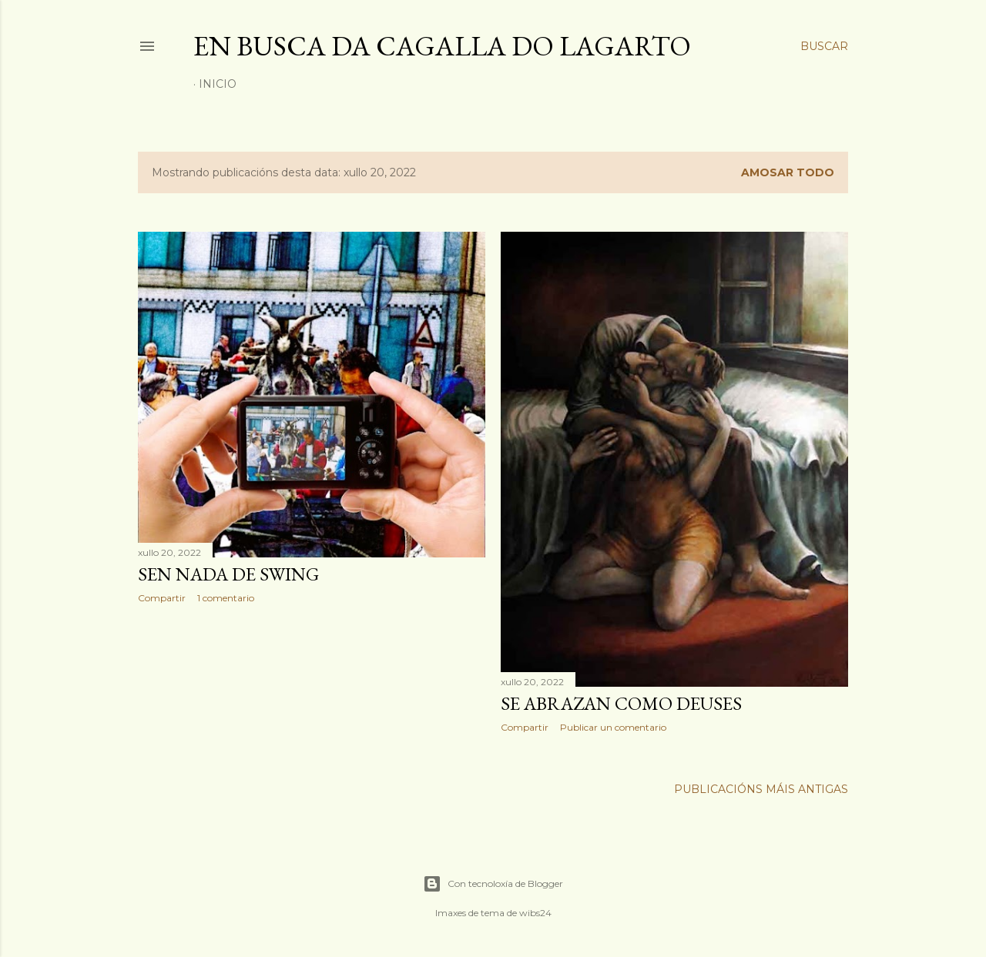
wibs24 (535, 913)
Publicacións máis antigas (761, 789)
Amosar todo (787, 172)
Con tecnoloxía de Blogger (493, 884)
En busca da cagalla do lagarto (442, 46)
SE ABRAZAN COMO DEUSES (621, 703)
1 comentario (225, 598)
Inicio (217, 84)
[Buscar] (824, 46)
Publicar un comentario (613, 727)
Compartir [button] (162, 598)
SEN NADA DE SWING (228, 574)
